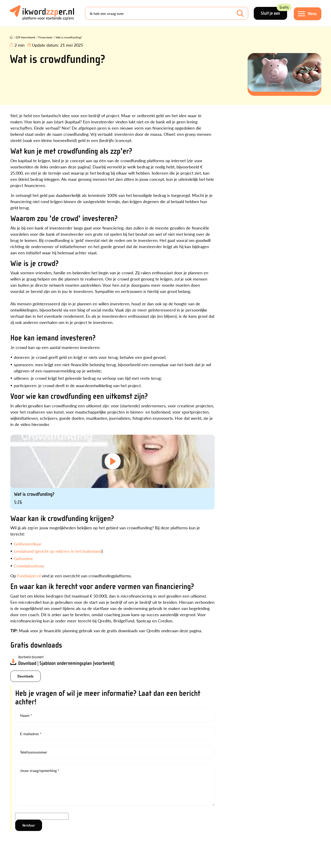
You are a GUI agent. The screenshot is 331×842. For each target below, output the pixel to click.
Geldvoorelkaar (28, 544)
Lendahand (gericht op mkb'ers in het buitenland (58, 551)
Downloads (25, 676)
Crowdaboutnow (29, 566)
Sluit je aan (274, 11)
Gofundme (23, 558)
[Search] (166, 13)
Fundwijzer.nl (29, 575)
